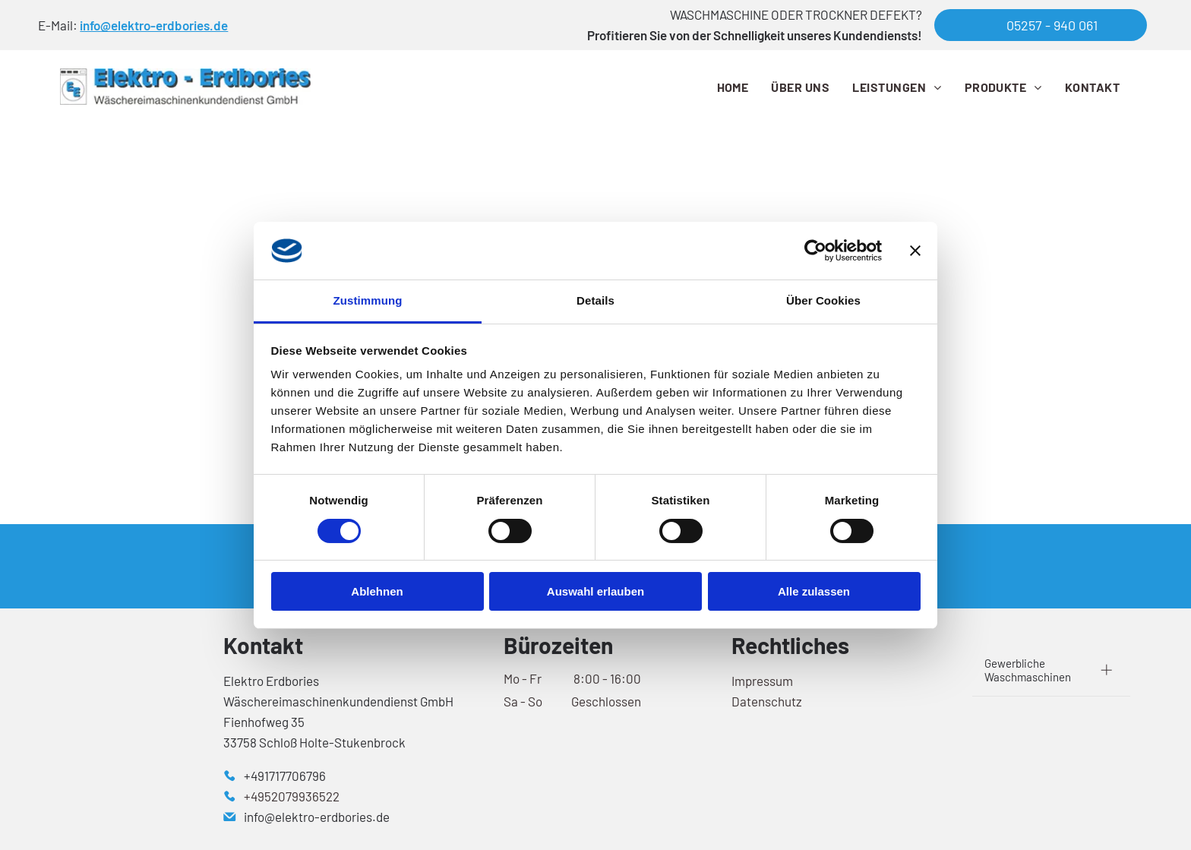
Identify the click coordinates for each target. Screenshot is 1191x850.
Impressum (762, 680)
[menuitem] (733, 86)
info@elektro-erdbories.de (154, 25)
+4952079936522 (292, 796)
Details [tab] (595, 300)
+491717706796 (285, 775)
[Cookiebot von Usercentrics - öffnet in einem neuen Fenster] (815, 250)
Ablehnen (377, 591)
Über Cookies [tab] (823, 300)
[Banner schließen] (915, 250)
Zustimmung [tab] (368, 300)
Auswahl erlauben (595, 591)
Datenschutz (766, 701)
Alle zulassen (814, 591)
